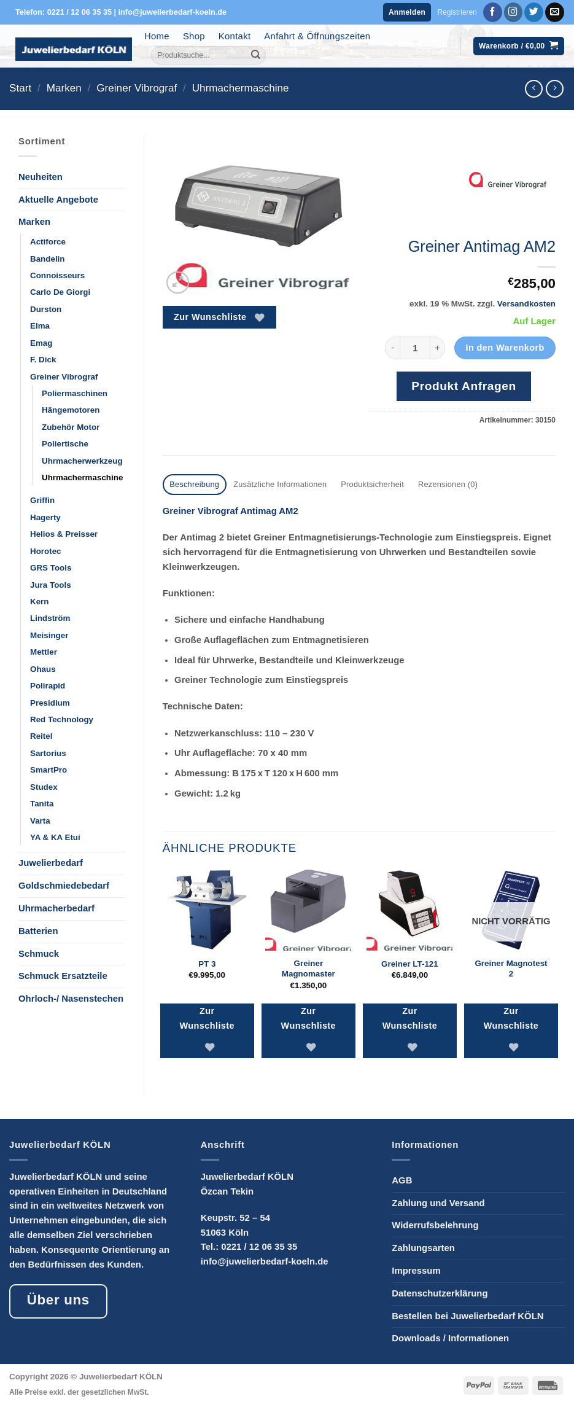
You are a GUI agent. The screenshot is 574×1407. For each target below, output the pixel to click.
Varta (40, 820)
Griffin (42, 500)
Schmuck (38, 954)
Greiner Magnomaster (308, 967)
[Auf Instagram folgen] (513, 11)
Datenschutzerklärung (439, 1292)
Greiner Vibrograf (136, 88)
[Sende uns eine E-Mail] (554, 11)
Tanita (41, 803)
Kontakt (235, 36)
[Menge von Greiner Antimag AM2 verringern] (392, 348)
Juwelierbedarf (50, 863)
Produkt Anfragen (463, 386)
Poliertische (65, 443)
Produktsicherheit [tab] (359, 484)
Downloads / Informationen (450, 1337)
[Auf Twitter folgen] (533, 11)
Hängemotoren (70, 410)
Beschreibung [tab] (192, 484)
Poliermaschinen (74, 393)
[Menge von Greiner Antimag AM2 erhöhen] (437, 348)
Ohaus (43, 669)
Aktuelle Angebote (58, 200)
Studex (44, 787)
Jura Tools (50, 585)
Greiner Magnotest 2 (511, 967)
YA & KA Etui (55, 837)
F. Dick (43, 359)
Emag (41, 343)
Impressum (416, 1269)
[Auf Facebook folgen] (492, 11)
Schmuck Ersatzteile (62, 976)
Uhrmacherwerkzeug (82, 461)
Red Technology (61, 719)
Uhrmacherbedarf (56, 908)
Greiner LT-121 (409, 962)
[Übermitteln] (256, 54)
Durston (45, 309)
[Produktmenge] (415, 348)
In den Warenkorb (504, 348)
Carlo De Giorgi (60, 292)
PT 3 (206, 962)
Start (20, 88)
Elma (40, 325)
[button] (407, 12)
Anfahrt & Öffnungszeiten (317, 36)
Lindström (50, 618)
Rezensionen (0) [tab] (430, 484)
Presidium (50, 702)
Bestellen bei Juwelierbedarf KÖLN (467, 1315)
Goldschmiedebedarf (63, 886)
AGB (402, 1179)
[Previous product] (555, 89)
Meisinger (49, 635)
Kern (39, 601)
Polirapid (47, 685)
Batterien (38, 931)
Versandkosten (526, 303)
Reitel (41, 736)
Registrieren (457, 12)
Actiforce (48, 241)
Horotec (45, 551)
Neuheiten (40, 177)
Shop (194, 36)
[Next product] (534, 89)
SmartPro (48, 769)
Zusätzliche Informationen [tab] (272, 484)
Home (156, 36)
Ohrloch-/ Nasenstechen (70, 999)
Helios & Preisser (64, 534)
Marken (64, 88)
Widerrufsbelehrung (435, 1225)
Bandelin (47, 258)
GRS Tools (50, 567)
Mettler (43, 652)
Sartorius (48, 753)
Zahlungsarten (423, 1247)
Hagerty (45, 517)
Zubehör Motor (70, 427)
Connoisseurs (57, 275)
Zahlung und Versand (438, 1202)
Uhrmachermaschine (240, 88)
